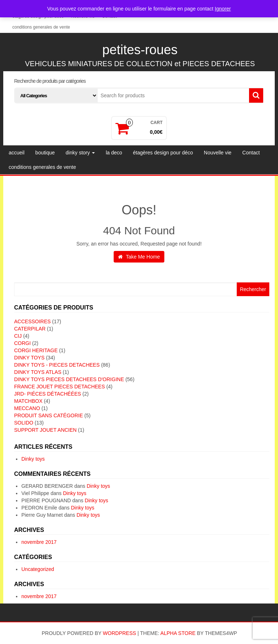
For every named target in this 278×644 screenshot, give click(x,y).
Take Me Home (139, 257)
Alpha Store (177, 633)
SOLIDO (23, 423)
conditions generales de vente (41, 27)
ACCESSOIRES (32, 321)
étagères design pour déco (163, 152)
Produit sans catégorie (48, 415)
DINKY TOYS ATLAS (37, 372)
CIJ (18, 336)
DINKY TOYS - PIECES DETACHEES (57, 365)
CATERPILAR (30, 329)
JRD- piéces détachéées (47, 394)
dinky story (80, 152)
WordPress (119, 633)
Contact (251, 152)
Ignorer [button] (223, 9)
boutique (45, 152)
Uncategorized (37, 569)
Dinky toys (33, 459)
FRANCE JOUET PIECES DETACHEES (59, 386)
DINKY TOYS (29, 358)
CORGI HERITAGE (36, 350)
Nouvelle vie (217, 152)
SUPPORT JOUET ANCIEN (45, 430)
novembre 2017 (38, 542)
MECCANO (27, 408)
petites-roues (139, 49)
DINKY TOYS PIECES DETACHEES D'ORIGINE (69, 379)
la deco (114, 152)
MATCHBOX (28, 401)
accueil (17, 152)
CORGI (22, 343)
